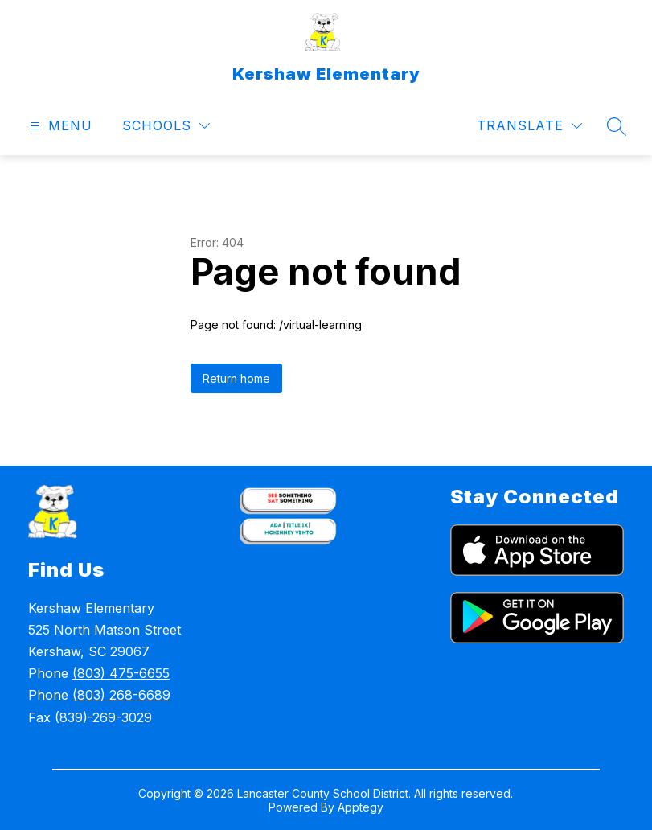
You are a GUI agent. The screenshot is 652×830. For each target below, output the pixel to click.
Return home (236, 378)
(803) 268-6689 (121, 695)
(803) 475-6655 (121, 673)
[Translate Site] (529, 126)
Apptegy (360, 807)
